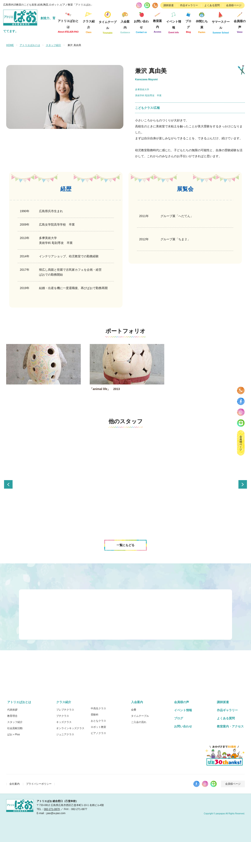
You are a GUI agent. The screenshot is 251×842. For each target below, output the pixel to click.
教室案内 (157, 22)
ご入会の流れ (138, 721)
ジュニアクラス (65, 734)
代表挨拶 (12, 709)
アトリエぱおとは (68, 22)
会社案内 (14, 783)
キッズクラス (64, 721)
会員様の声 (240, 21)
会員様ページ (233, 5)
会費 (133, 709)
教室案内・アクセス (230, 726)
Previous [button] (8, 484)
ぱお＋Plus (13, 734)
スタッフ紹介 (53, 45)
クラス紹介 (89, 22)
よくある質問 (212, 5)
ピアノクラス (98, 732)
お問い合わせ (141, 22)
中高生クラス (98, 708)
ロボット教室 (98, 726)
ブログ (188, 21)
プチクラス (62, 715)
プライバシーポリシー (39, 783)
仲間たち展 (202, 22)
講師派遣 (168, 5)
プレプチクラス (65, 709)
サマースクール (221, 22)
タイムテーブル (107, 22)
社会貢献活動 (15, 728)
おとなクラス (98, 720)
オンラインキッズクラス (70, 728)
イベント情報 (173, 22)
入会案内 (125, 22)
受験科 (94, 714)
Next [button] (242, 484)
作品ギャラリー (189, 5)
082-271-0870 (52, 808)
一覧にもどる (125, 545)
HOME (10, 45)
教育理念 (12, 715)
